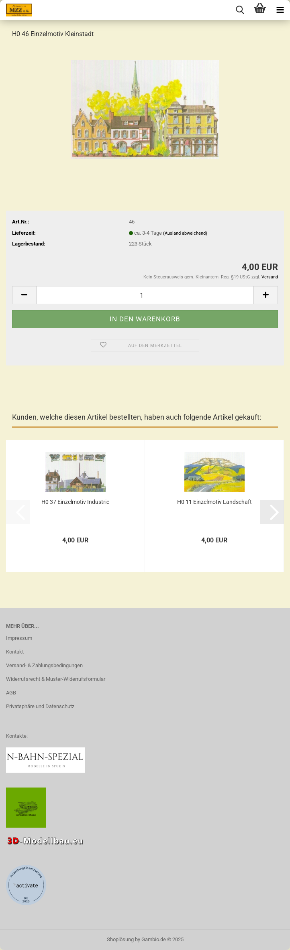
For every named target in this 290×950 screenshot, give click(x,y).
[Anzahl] (145, 295)
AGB (11, 693)
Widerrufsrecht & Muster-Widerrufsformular (55, 679)
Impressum (19, 638)
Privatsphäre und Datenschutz (40, 706)
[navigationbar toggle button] (280, 10)
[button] (24, 295)
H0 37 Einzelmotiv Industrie (75, 502)
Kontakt (15, 652)
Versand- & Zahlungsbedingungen (44, 665)
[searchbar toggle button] (240, 10)
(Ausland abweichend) (185, 233)
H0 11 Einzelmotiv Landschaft (214, 502)
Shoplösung (120, 939)
